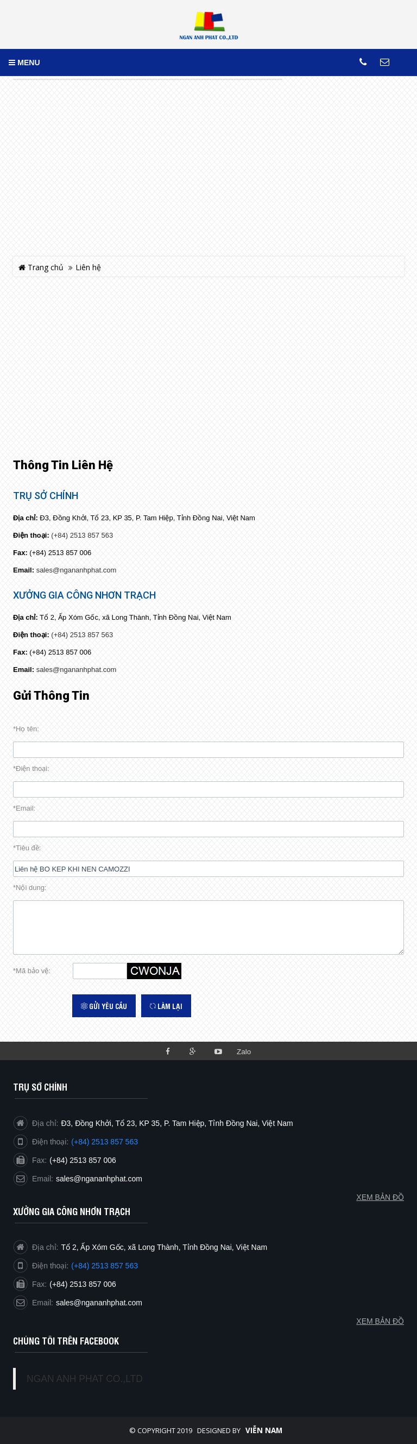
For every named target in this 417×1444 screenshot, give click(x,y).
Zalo (244, 1052)
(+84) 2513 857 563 (82, 535)
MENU (24, 62)
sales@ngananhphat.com (76, 570)
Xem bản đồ (380, 1321)
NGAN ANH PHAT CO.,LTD (85, 1378)
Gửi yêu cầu (104, 1006)
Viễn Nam (263, 1430)
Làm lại (166, 1006)
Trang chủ (41, 267)
